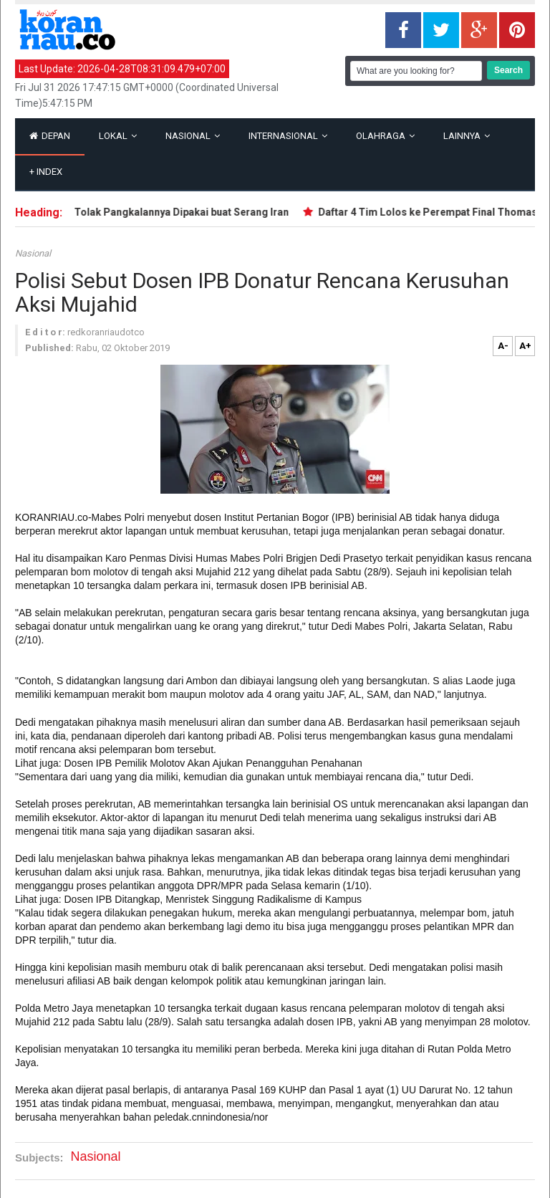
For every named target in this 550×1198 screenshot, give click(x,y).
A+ (525, 345)
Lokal (118, 135)
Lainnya (466, 135)
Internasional (288, 135)
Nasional (192, 135)
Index (45, 171)
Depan (49, 135)
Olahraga (385, 135)
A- (503, 345)
